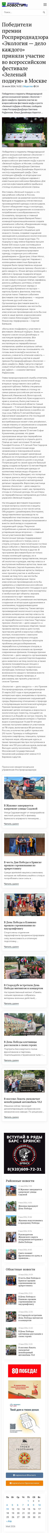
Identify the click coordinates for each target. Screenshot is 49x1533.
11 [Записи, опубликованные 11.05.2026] (7, 1509)
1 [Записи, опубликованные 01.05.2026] (28, 1501)
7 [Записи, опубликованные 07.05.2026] (23, 1505)
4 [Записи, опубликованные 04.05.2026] (7, 1505)
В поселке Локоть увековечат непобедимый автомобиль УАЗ (23, 1100)
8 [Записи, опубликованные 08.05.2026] (28, 1505)
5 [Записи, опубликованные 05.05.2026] (12, 1505)
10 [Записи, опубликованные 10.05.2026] (39, 1505)
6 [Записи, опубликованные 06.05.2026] (17, 1505)
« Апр (9, 1521)
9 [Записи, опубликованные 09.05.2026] (33, 1505)
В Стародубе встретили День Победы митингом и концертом (23, 986)
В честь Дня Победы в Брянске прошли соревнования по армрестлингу (23, 865)
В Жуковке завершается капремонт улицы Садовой (20, 807)
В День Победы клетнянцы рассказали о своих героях (20, 1043)
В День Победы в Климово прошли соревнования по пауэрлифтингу (20, 925)
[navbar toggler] (45, 5)
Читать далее (11, 823)
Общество (28, 86)
